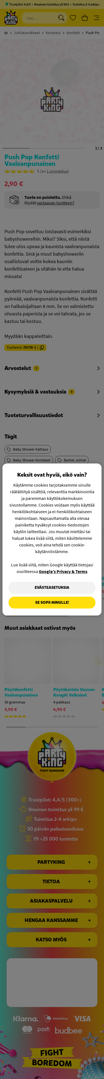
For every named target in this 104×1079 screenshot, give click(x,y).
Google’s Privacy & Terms (63, 571)
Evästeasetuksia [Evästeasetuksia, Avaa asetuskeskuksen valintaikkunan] (52, 587)
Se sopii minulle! (52, 602)
